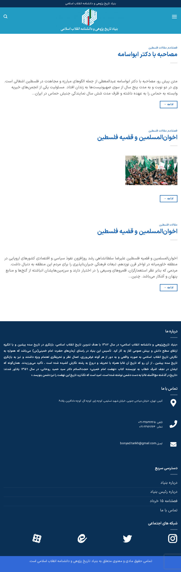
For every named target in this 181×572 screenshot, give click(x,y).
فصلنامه (172, 48)
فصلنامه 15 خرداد (163, 501)
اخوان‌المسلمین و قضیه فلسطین (137, 137)
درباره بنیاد (169, 483)
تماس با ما (168, 510)
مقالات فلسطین (157, 48)
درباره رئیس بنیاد (163, 492)
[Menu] (174, 17)
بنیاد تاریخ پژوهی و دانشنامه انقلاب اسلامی (67, 561)
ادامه (169, 104)
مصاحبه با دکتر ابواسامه (147, 54)
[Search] (5, 16)
